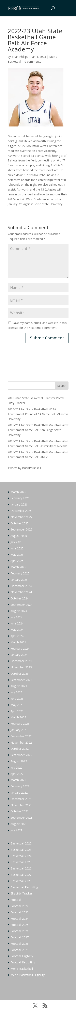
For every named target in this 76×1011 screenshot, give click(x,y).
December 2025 (21, 511)
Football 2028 (20, 944)
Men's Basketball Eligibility (28, 975)
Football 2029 (20, 950)
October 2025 (20, 523)
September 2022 (21, 755)
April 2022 (17, 774)
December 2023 (21, 661)
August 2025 (19, 536)
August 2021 (19, 824)
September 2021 (21, 817)
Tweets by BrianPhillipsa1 (24, 468)
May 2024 (17, 630)
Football (16, 900)
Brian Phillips (20, 57)
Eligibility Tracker (21, 893)
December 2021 (21, 799)
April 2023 (17, 711)
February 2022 (20, 786)
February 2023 (20, 724)
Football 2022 (20, 906)
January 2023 (19, 730)
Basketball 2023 (21, 850)
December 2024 (21, 586)
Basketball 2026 (21, 868)
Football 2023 (20, 912)
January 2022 (19, 792)
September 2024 (21, 605)
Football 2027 (20, 937)
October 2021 (20, 811)
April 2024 (17, 636)
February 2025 (20, 573)
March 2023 (18, 717)
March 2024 (18, 642)
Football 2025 (20, 925)
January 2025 (19, 580)
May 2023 (17, 705)
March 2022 (18, 780)
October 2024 (20, 598)
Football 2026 (20, 931)
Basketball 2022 (21, 843)
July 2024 (16, 617)
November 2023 (21, 667)
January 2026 (19, 504)
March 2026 (18, 492)
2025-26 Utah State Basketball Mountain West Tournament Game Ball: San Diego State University (38, 430)
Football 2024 (20, 919)
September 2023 (21, 680)
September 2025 (21, 529)
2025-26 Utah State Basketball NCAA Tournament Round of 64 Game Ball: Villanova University (38, 414)
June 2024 (17, 623)
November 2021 (21, 805)
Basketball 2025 (21, 862)
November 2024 (21, 592)
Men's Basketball (22, 969)
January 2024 (19, 655)
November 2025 (21, 517)
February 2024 (20, 648)
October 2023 (20, 673)
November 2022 (21, 742)
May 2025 (17, 555)
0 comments (33, 61)
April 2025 (17, 561)
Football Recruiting (23, 962)
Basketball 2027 (21, 875)
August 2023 (19, 686)
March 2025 (18, 567)
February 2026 (20, 498)
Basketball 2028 (21, 881)
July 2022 (16, 767)
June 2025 (17, 548)
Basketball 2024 (21, 856)
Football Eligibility (22, 956)
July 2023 (16, 692)
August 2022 (19, 761)
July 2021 (16, 830)
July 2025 (16, 542)
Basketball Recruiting (24, 887)
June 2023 (17, 699)
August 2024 (19, 611)
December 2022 (21, 736)
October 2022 (20, 749)
